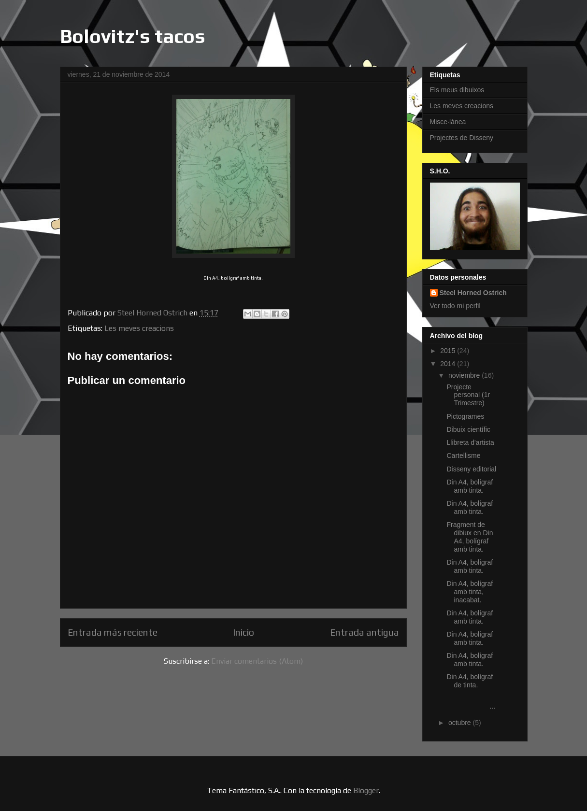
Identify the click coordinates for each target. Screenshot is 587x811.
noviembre (465, 375)
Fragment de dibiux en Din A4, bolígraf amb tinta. (469, 537)
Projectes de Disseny (462, 138)
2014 (448, 364)
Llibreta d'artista (470, 442)
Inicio (243, 632)
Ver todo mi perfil (455, 306)
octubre (460, 722)
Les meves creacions (139, 328)
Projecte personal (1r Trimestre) (468, 395)
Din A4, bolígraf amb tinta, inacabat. (469, 592)
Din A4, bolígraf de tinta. (469, 681)
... (471, 702)
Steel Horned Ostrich (473, 293)
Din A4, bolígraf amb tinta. (469, 486)
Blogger (366, 790)
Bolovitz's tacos (132, 36)
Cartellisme (463, 455)
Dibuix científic (468, 429)
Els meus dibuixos (457, 90)
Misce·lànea (448, 122)
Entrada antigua (364, 632)
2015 (448, 351)
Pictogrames (465, 416)
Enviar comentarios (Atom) (257, 661)
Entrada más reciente (112, 632)
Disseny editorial (471, 469)
